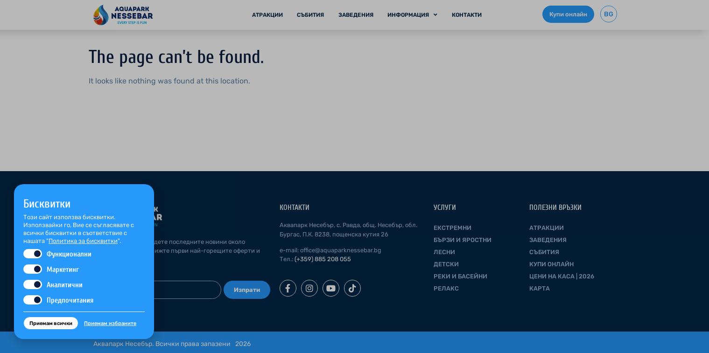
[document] (354, 176)
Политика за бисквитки (83, 240)
